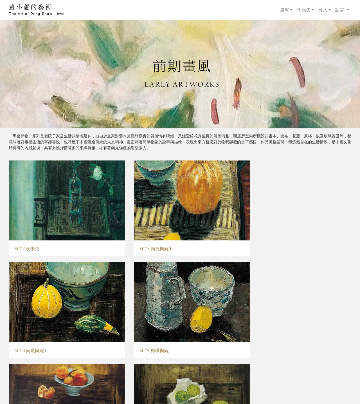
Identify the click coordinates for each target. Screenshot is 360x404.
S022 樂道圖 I (203, 375)
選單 (284, 10)
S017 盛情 (112, 299)
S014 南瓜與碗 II (206, 223)
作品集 (303, 10)
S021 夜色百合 (117, 375)
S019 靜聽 (288, 299)
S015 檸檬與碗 (292, 223)
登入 (322, 10)
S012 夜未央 (27, 223)
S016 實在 (25, 299)
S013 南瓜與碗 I (118, 223)
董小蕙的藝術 (22, 10)
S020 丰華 (25, 375)
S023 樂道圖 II (292, 375)
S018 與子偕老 (204, 299)
